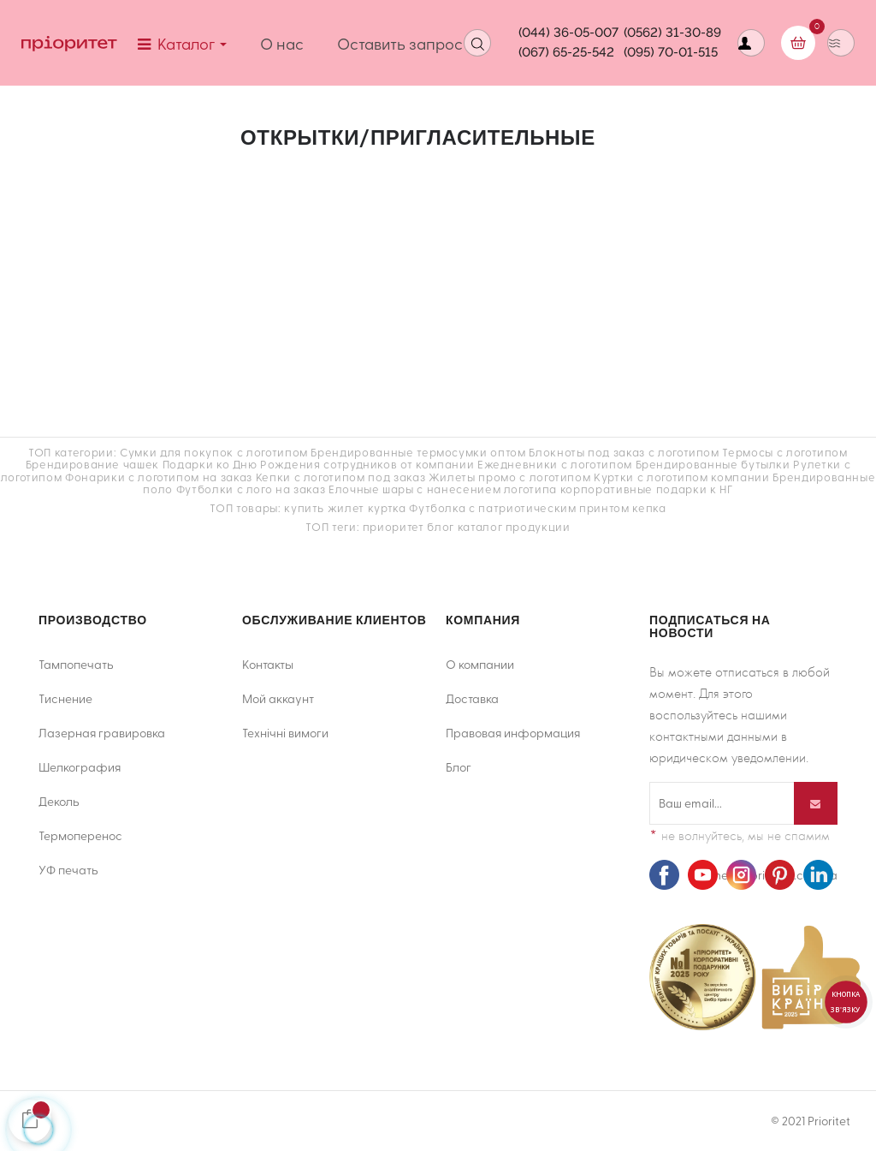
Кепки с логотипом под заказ (341, 476)
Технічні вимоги (285, 733)
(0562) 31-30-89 (672, 32)
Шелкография (79, 767)
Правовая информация (513, 733)
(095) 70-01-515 (671, 52)
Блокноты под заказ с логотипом (624, 451)
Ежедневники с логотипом (554, 463)
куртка (387, 507)
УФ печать (68, 870)
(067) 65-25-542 (566, 52)
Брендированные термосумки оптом (418, 451)
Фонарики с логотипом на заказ (158, 476)
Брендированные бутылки (713, 463)
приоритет (393, 526)
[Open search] (477, 43)
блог (440, 526)
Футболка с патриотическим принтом (519, 507)
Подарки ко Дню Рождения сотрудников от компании (319, 463)
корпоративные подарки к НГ (646, 488)
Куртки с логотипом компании (682, 476)
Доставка (472, 698)
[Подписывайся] (816, 803)
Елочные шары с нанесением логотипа (442, 488)
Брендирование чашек (92, 463)
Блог (458, 767)
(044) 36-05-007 (568, 32)
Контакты (267, 664)
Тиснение (65, 698)
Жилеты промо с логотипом (510, 476)
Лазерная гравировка (101, 733)
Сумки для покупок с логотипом (214, 451)
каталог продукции (514, 526)
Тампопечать (76, 664)
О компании (480, 664)
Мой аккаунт (278, 698)
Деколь (59, 801)
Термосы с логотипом (784, 451)
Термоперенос (80, 835)
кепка (649, 507)
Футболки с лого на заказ (251, 488)
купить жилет (324, 507)
